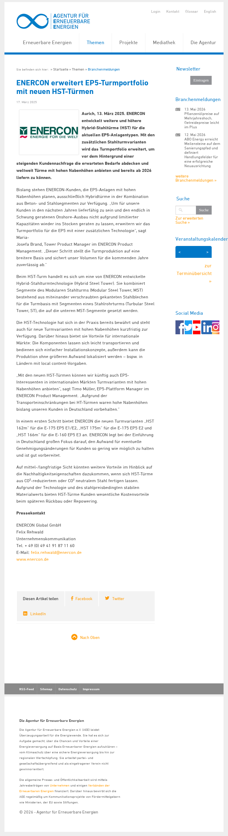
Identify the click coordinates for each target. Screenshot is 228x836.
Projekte (128, 42)
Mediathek (164, 42)
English (210, 11)
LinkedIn (38, 613)
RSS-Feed (26, 689)
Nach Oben (90, 637)
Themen (95, 42)
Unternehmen (59, 785)
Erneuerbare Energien (47, 42)
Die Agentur (203, 42)
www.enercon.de (32, 559)
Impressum (91, 689)
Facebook (83, 598)
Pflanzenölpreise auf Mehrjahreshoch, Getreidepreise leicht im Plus (201, 120)
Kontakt (172, 11)
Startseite (60, 69)
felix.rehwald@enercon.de (56, 552)
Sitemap (46, 689)
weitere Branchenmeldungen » (195, 178)
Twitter (118, 598)
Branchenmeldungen (104, 69)
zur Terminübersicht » (194, 273)
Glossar (191, 11)
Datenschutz (67, 689)
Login (155, 11)
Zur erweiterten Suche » (189, 220)
